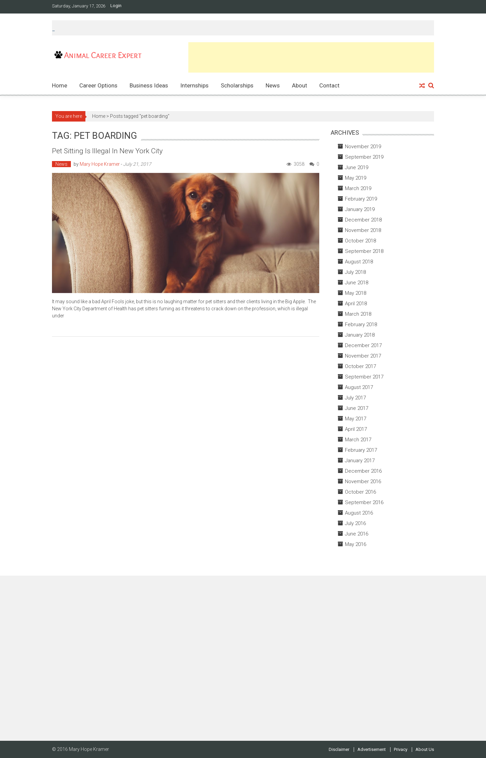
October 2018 (360, 241)
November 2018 (363, 230)
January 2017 (360, 461)
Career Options (98, 85)
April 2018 (356, 303)
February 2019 (361, 199)
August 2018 (359, 262)
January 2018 (360, 335)
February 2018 (361, 324)
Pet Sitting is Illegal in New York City (107, 151)
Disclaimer (339, 749)
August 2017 (359, 387)
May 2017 (355, 419)
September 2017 (364, 377)
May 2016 (355, 544)
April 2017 (356, 429)
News (273, 85)
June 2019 (356, 167)
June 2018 (356, 283)
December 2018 (363, 220)
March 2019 (358, 188)
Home (59, 85)
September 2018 (364, 251)
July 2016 (355, 523)
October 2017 (360, 366)
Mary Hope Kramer (100, 164)
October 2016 (360, 492)
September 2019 (364, 157)
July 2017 (355, 398)
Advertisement (371, 749)
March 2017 (358, 440)
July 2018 (355, 272)
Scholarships (237, 85)
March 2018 (358, 314)
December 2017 (363, 345)
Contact (329, 85)
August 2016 (359, 513)
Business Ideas (149, 85)
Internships (194, 85)
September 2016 (364, 502)
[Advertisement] (311, 57)
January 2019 (360, 209)
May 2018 (355, 293)
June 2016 (356, 534)
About (299, 85)
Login (116, 5)
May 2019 (355, 178)
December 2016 (363, 471)
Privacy (400, 749)
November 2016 (363, 481)
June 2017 (356, 408)
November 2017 (363, 356)
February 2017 (361, 450)
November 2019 (363, 146)
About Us (424, 749)
